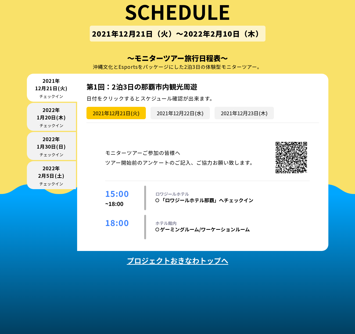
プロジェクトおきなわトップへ (177, 260)
